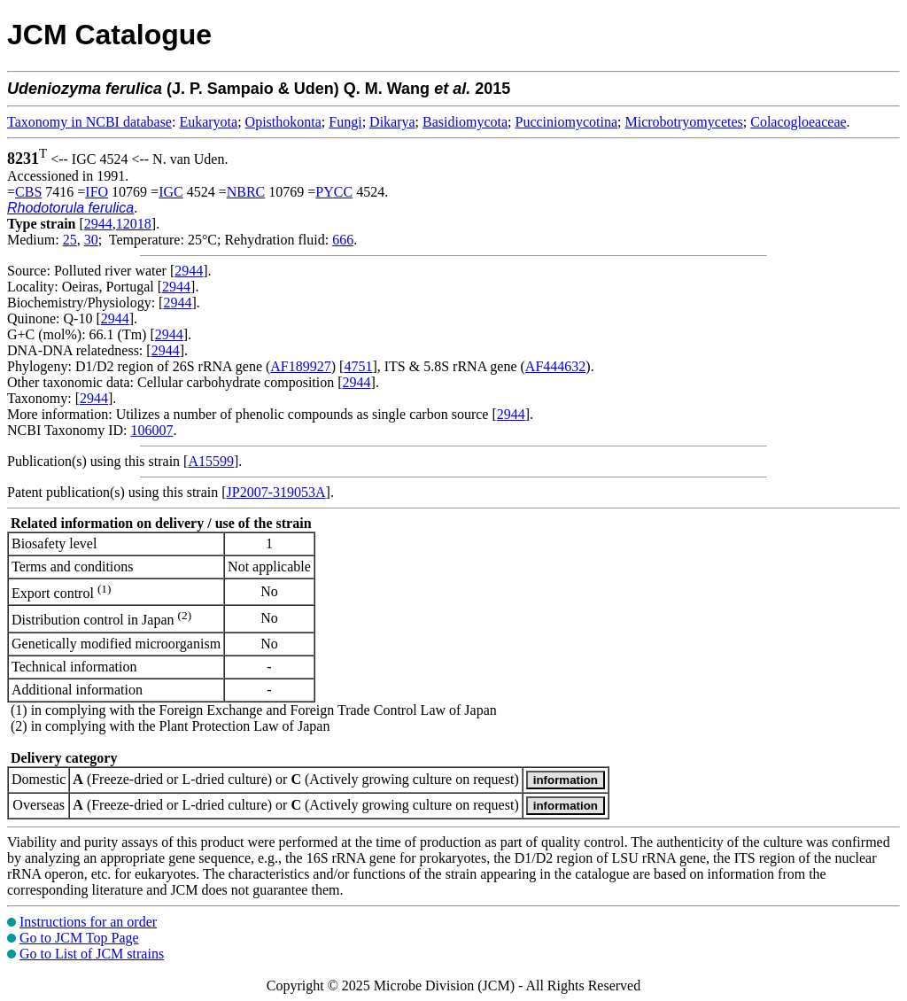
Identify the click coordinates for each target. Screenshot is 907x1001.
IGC (171, 191)
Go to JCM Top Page (79, 937)
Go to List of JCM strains (91, 953)
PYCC (334, 191)
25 (70, 239)
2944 (98, 223)
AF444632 (555, 366)
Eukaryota (208, 121)
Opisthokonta (283, 121)
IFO (96, 191)
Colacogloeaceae (798, 121)
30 (91, 239)
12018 (133, 223)
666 (342, 239)
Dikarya (392, 121)
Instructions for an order (88, 921)
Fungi (345, 121)
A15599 (211, 461)
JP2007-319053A (276, 492)
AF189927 (300, 366)
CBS (28, 191)
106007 (151, 430)
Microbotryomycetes (683, 121)
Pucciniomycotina (567, 121)
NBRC (246, 191)
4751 (358, 366)
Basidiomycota (465, 121)
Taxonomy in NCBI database (89, 121)
